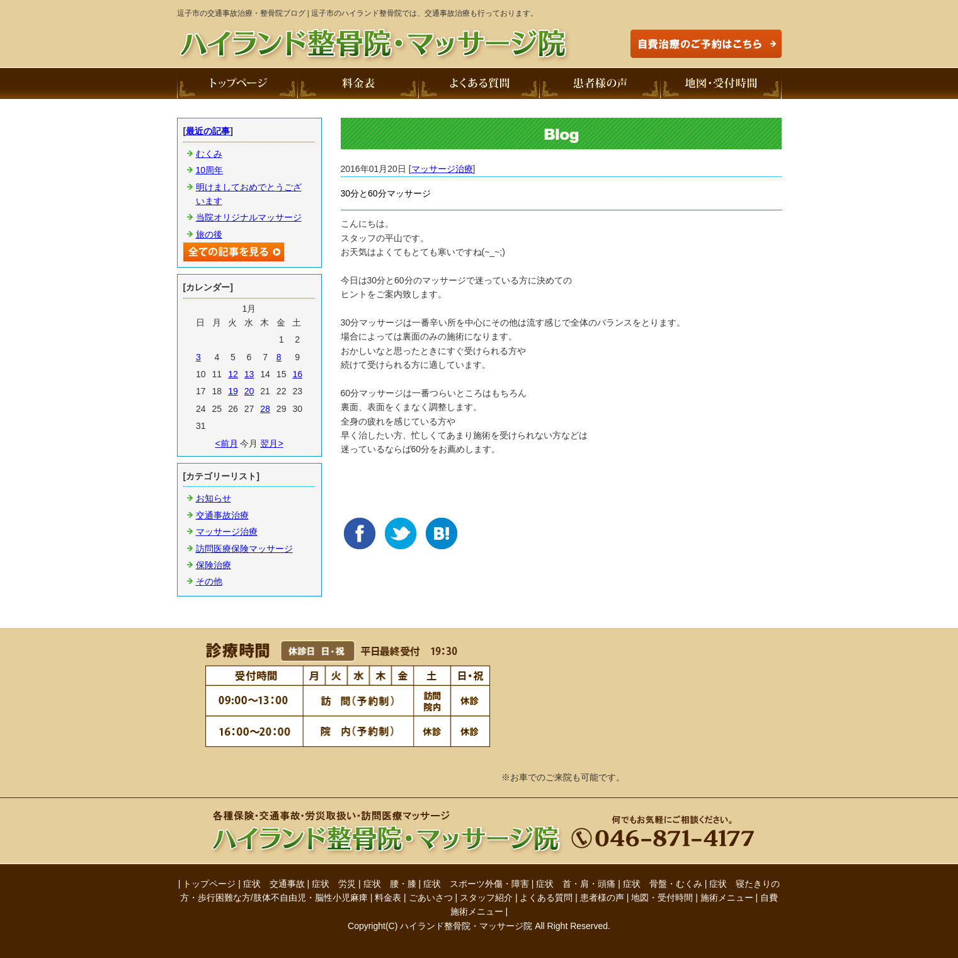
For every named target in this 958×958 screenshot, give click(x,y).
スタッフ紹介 (486, 897)
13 (249, 374)
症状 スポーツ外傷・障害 (476, 884)
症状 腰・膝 (389, 884)
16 (297, 374)
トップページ (209, 884)
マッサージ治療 (442, 169)
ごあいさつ (431, 897)
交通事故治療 (222, 515)
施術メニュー (726, 897)
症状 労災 (334, 884)
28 (265, 409)
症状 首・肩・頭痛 (575, 884)
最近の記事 (208, 131)
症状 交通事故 (274, 884)
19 (233, 391)
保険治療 (213, 565)
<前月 (226, 443)
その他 (209, 581)
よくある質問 (546, 897)
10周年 (210, 170)
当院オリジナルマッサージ (249, 217)
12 (233, 374)
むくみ (209, 154)
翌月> (271, 443)
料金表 (388, 897)
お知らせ (213, 498)
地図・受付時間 (662, 897)
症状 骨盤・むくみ (662, 884)
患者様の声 (602, 897)
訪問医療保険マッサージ (244, 549)
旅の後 (209, 234)
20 (249, 391)
